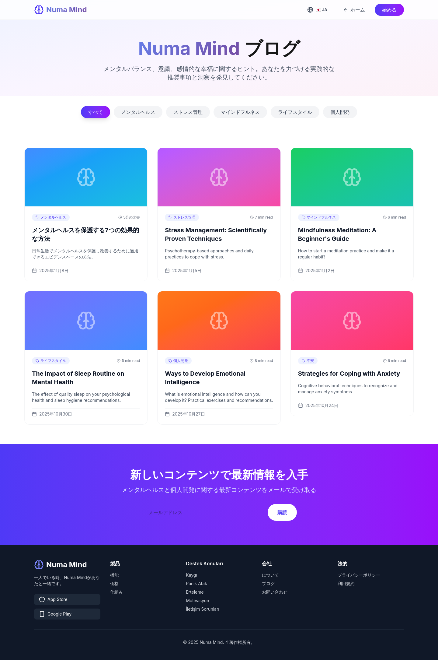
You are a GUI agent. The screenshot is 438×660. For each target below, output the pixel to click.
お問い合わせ (274, 592)
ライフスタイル (295, 112)
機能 (114, 575)
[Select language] (318, 9)
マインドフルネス (240, 112)
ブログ (268, 583)
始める (389, 10)
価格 (114, 583)
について (270, 575)
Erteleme (195, 592)
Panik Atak (196, 583)
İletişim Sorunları (202, 609)
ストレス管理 (188, 112)
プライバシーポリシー (359, 575)
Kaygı (191, 575)
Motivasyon (197, 600)
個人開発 (340, 112)
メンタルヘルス (138, 112)
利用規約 (346, 583)
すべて (95, 112)
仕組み (116, 592)
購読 (282, 512)
